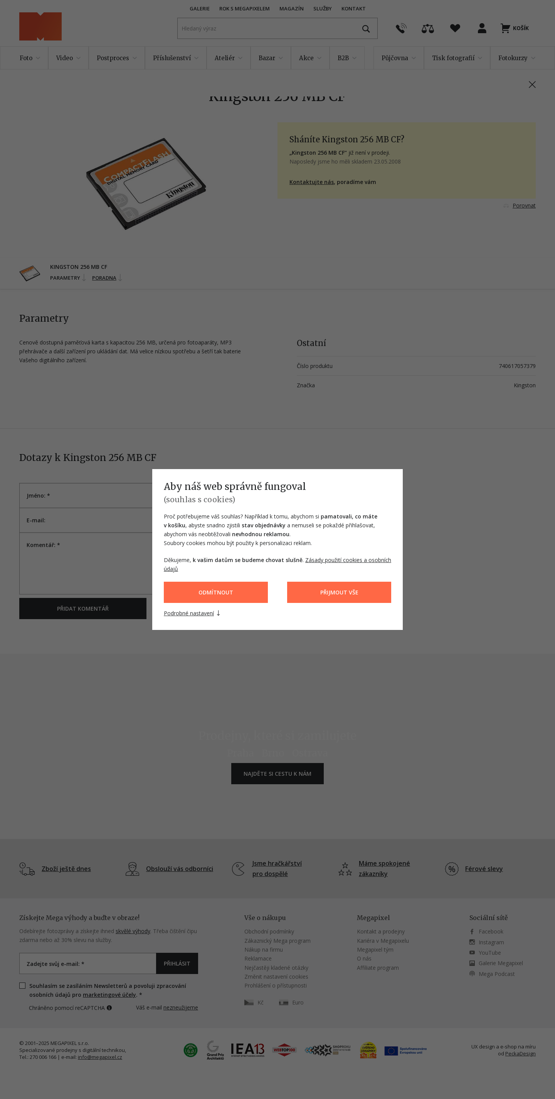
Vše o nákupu (265, 918)
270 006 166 (43, 1056)
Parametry (68, 277)
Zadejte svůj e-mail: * (55, 963)
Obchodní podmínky (269, 931)
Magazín (291, 8)
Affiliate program (378, 967)
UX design (483, 1046)
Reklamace (258, 958)
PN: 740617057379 (488, 77)
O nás (364, 958)
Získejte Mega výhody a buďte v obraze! (79, 918)
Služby (322, 8)
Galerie (200, 8)
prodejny (394, 931)
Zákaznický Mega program (277, 940)
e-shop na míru (518, 1046)
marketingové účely (109, 994)
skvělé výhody (133, 931)
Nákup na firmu (263, 949)
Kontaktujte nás (311, 182)
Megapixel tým (375, 949)
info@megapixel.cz (100, 1056)
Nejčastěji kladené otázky (276, 967)
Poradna (108, 277)
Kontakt (353, 8)
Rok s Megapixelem (244, 8)
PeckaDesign (520, 1053)
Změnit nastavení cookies (276, 976)
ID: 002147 (524, 77)
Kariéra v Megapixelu (383, 940)
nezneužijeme (180, 1007)
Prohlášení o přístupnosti (275, 985)
